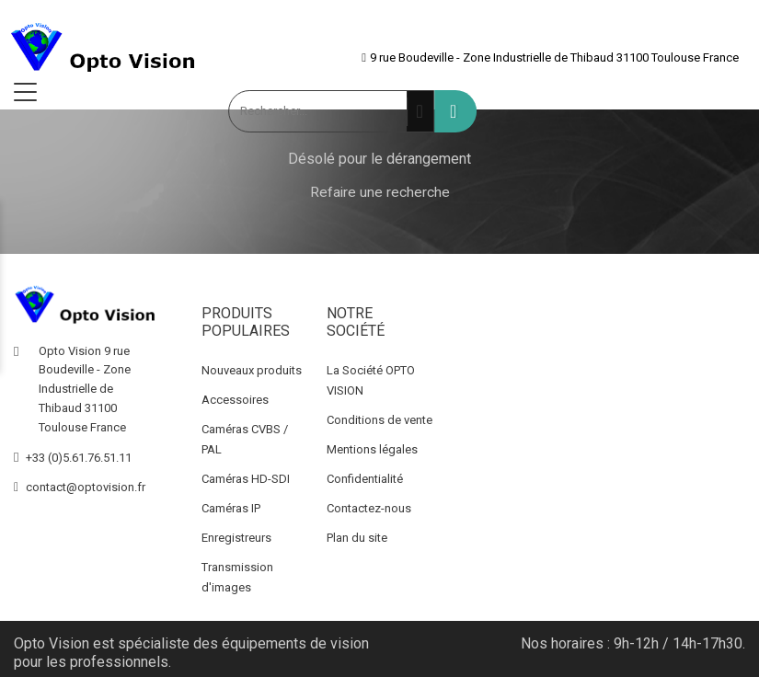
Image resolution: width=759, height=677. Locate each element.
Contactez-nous (369, 508)
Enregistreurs (236, 538)
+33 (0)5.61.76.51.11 (79, 458)
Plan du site (357, 538)
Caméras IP (230, 508)
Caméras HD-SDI (245, 479)
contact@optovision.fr (85, 487)
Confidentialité (365, 479)
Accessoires (235, 400)
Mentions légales (372, 449)
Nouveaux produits (251, 370)
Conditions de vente (379, 420)
